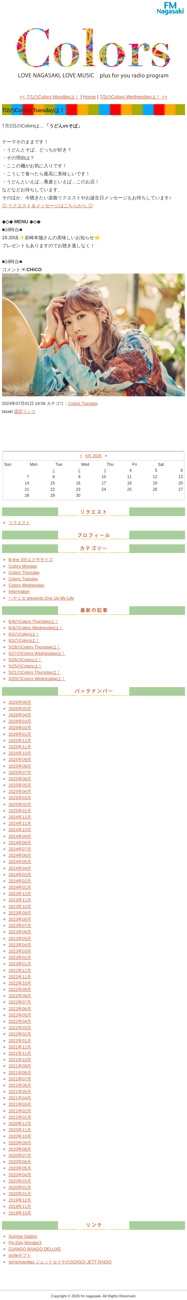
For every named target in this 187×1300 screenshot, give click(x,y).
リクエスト (19, 522)
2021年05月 (20, 1091)
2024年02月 (20, 880)
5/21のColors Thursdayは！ (35, 672)
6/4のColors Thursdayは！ (33, 621)
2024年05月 (20, 861)
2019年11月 (20, 1206)
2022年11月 (20, 976)
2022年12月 (20, 970)
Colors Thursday (24, 572)
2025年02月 (20, 804)
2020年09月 (20, 1142)
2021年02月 (20, 1110)
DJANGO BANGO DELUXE (35, 1248)
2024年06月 (20, 855)
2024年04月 (20, 868)
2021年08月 (20, 1072)
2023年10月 (20, 906)
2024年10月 (20, 829)
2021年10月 (20, 1059)
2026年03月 (20, 721)
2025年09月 (20, 759)
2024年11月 (20, 823)
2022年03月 (20, 1027)
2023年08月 (20, 919)
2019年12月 (20, 1200)
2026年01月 (20, 734)
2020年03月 (20, 1181)
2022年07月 (20, 1002)
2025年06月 (20, 778)
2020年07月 (20, 1155)
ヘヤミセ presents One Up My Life (41, 598)
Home (89, 96)
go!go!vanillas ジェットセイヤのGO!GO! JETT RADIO (60, 1261)
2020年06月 (20, 1161)
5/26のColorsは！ (25, 659)
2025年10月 (20, 753)
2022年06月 (20, 1008)
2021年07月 (20, 1078)
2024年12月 (20, 817)
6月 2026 (94, 456)
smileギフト (20, 1255)
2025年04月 (20, 791)
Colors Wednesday (26, 585)
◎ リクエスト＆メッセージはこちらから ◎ (47, 205)
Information (19, 591)
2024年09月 (20, 836)
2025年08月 (20, 766)
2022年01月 (20, 1040)
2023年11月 (20, 899)
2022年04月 (20, 1021)
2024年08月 (20, 842)
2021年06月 (20, 1085)
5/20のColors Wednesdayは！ (37, 678)
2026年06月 (20, 702)
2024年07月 (20, 848)
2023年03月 (20, 951)
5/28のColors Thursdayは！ (35, 647)
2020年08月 (20, 1149)
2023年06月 (20, 931)
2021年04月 (20, 1097)
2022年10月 (20, 983)
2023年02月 (20, 957)
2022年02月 (20, 1033)
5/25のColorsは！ (25, 665)
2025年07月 (20, 772)
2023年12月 (20, 893)
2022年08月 (20, 995)
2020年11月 (20, 1129)
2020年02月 (20, 1187)
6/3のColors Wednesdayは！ (36, 627)
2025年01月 (20, 810)
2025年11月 (20, 746)
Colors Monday (23, 566)
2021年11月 (20, 1053)
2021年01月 (20, 1117)
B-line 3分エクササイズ (31, 559)
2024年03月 (20, 874)
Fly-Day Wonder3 (25, 1242)
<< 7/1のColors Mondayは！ (49, 96)
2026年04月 (20, 714)
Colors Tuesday (83, 403)
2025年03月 (20, 797)
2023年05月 (20, 938)
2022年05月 (20, 1015)
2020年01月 (20, 1193)
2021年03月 (20, 1104)
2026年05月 (20, 708)
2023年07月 (20, 925)
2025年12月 (20, 740)
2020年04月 (20, 1174)
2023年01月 (20, 963)
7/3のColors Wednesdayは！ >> (133, 96)
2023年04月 (20, 944)
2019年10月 (20, 1212)
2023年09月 (20, 912)
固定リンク (25, 411)
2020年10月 (20, 1136)
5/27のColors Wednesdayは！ (37, 653)
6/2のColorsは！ (24, 634)
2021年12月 (20, 1046)
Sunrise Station (23, 1236)
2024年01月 (20, 887)
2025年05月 (20, 785)
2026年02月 (20, 727)
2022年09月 (20, 989)
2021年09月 (20, 1065)
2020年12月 (20, 1123)
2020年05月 (20, 1168)
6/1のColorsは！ (24, 640)
